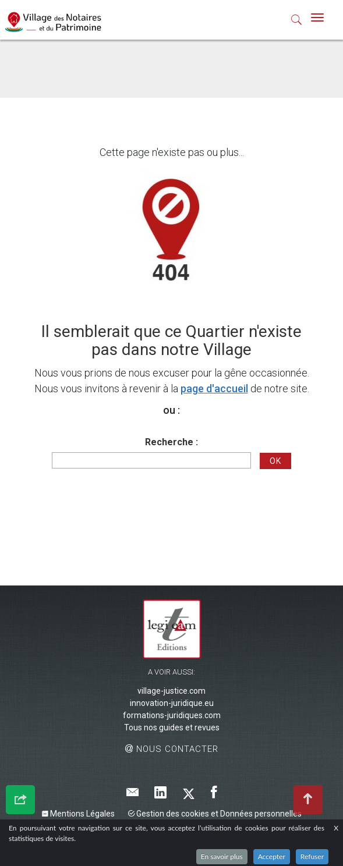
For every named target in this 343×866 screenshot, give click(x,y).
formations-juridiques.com (172, 715)
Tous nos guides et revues (172, 727)
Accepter (271, 856)
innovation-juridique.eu (172, 703)
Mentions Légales (78, 813)
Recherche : (171, 442)
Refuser (312, 856)
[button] (296, 22)
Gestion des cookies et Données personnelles (215, 813)
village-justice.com (171, 690)
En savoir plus (222, 856)
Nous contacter (171, 749)
